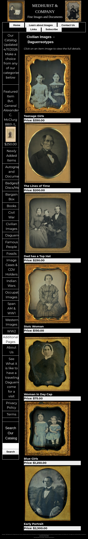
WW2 (11, 331)
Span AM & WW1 (11, 308)
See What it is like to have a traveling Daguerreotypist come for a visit (12, 377)
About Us (11, 350)
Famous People (11, 244)
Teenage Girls (52, 118)
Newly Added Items (11, 155)
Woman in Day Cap (52, 396)
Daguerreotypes (12, 235)
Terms (11, 414)
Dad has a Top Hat (52, 258)
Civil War (11, 215)
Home (16, 25)
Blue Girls (52, 461)
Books (11, 206)
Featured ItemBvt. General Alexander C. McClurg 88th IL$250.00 (11, 118)
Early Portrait (52, 526)
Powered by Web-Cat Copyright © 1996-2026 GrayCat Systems (44, 537)
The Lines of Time (52, 188)
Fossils (11, 253)
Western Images (11, 322)
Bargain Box (11, 197)
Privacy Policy (11, 405)
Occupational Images (12, 295)
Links (33, 29)
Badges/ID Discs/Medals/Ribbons (12, 185)
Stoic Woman (52, 329)
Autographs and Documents (12, 171)
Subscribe (52, 29)
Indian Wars (11, 283)
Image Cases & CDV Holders (11, 267)
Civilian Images (11, 226)
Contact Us (68, 25)
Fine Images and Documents (45, 17)
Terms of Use (46, 536)
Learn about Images (41, 25)
